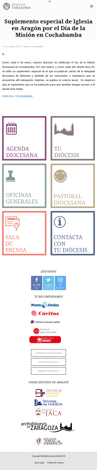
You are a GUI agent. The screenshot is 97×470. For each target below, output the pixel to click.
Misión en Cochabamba (33, 46)
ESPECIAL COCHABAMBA (17, 96)
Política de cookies (55, 462)
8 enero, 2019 (14, 46)
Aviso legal (39, 462)
